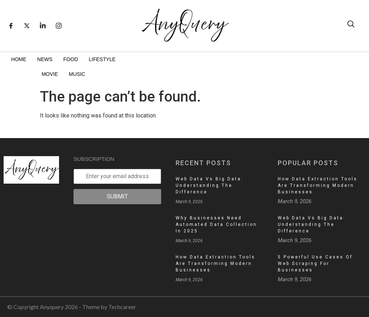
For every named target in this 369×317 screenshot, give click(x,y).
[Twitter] (26, 25)
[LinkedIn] (42, 25)
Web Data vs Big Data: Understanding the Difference (209, 185)
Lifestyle (102, 59)
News (45, 59)
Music (77, 74)
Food (70, 59)
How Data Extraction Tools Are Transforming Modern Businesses (215, 263)
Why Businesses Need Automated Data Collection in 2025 (216, 224)
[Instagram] (58, 25)
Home (18, 59)
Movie (50, 74)
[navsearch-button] (350, 25)
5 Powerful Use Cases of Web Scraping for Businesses (315, 263)
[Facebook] (10, 25)
